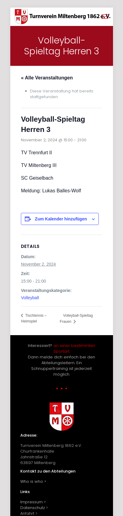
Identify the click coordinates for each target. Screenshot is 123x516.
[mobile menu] (105, 16)
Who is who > (33, 481)
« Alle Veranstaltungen (47, 77)
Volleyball (30, 297)
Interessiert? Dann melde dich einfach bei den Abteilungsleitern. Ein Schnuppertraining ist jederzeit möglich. (61, 360)
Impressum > (33, 502)
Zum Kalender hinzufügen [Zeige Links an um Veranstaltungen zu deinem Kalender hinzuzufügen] (61, 218)
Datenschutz (32, 508)
